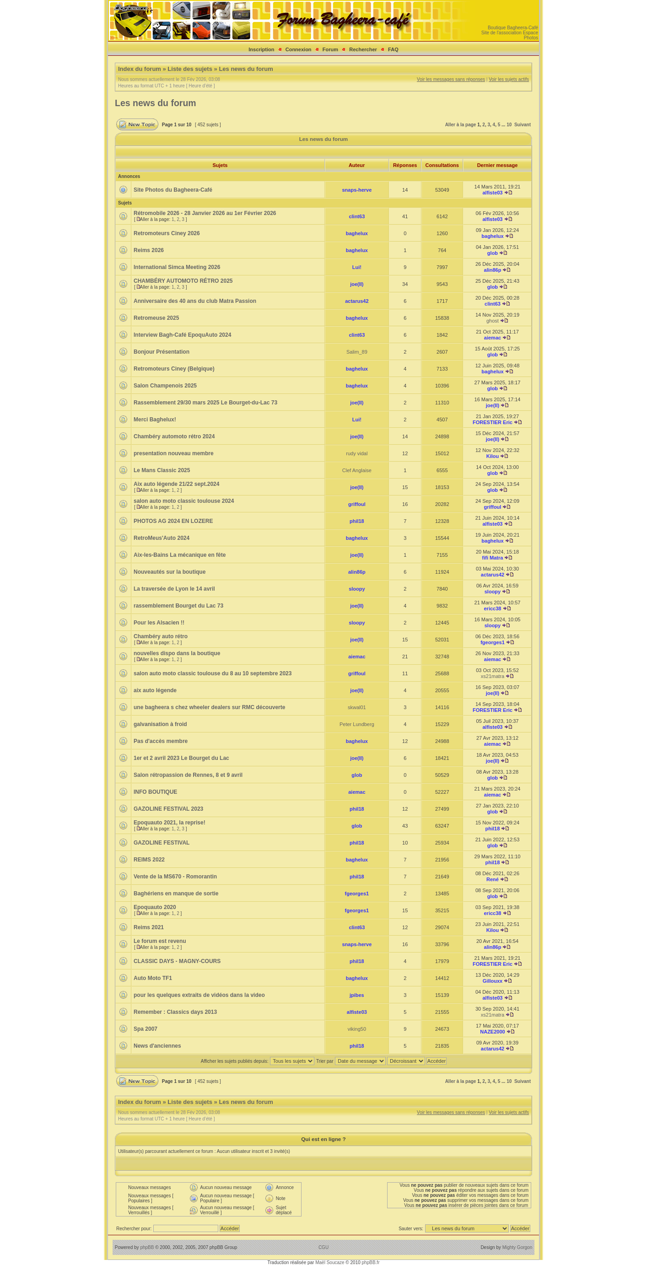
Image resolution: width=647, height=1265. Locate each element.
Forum (330, 49)
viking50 (357, 1029)
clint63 (357, 216)
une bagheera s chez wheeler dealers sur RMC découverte (209, 707)
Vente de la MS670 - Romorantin (175, 876)
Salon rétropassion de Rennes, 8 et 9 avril (188, 775)
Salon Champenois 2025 (165, 385)
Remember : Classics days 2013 (175, 1012)
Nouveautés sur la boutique (169, 572)
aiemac (492, 337)
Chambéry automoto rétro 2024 (174, 436)
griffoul (357, 504)
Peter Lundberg (357, 724)
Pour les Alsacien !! (159, 622)
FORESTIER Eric (492, 422)
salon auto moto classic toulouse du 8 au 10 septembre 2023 (212, 673)
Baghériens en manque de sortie (176, 893)
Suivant (522, 124)
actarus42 (356, 301)
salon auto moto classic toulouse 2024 (184, 501)
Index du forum (139, 68)
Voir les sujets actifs (509, 79)
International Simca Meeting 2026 (177, 267)
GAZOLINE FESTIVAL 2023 (168, 809)
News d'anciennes (157, 1046)
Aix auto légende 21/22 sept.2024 (176, 484)
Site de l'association (501, 32)
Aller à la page (460, 124)
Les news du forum (246, 68)
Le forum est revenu (160, 941)
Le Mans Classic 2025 (162, 470)
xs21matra (492, 676)
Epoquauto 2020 (155, 907)
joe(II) (356, 284)
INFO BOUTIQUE (155, 792)
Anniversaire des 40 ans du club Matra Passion (195, 301)
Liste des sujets (189, 68)
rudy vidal (356, 453)
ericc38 (492, 608)
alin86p (492, 270)
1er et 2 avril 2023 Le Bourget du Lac (181, 758)
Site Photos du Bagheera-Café (173, 190)
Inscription (261, 49)
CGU (323, 1247)
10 (509, 124)
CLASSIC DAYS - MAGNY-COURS (177, 961)
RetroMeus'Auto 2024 (161, 538)
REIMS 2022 (149, 859)
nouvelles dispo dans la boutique (177, 653)
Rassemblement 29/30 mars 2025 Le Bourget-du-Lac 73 (205, 402)
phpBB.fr (371, 1262)
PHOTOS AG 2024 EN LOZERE (173, 521)
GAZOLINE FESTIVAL (161, 843)
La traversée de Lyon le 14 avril (174, 589)
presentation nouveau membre (174, 453)
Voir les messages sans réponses (451, 79)
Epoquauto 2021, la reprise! (169, 822)
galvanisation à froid (160, 724)
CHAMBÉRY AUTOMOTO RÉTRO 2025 (183, 281)
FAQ (393, 49)
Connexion (299, 49)
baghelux (357, 233)
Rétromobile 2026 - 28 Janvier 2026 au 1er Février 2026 (205, 213)
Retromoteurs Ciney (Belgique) (174, 369)
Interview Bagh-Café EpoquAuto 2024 (182, 335)
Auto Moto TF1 (153, 978)
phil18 (357, 521)
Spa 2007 (145, 1029)
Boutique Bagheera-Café (513, 27)
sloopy (357, 589)
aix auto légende (155, 690)
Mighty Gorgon (517, 1247)
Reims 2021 (149, 927)
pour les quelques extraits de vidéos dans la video (199, 995)
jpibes (357, 995)
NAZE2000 (492, 1031)
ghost (492, 320)
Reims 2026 (149, 250)
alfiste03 (492, 192)
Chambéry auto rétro (161, 636)
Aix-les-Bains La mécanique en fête (180, 555)
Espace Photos (530, 35)
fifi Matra (492, 557)
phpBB (147, 1247)
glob (492, 253)
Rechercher (363, 49)
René (492, 879)
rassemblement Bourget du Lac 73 (178, 606)
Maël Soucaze (329, 1262)
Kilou (492, 456)
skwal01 (357, 707)
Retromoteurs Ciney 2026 (167, 233)
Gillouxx (492, 981)
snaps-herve (357, 190)
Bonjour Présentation (161, 352)
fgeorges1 (492, 642)
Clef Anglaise (357, 470)
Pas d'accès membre (161, 741)
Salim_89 (356, 352)
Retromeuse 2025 (156, 318)
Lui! (356, 267)
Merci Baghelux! (155, 419)
